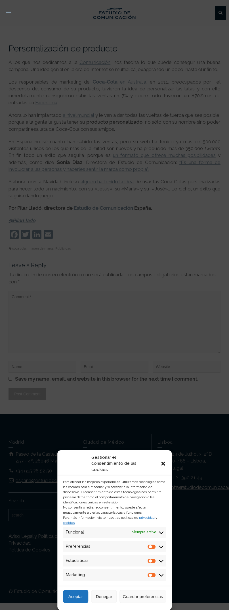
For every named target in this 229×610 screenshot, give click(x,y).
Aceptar (75, 596)
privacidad (147, 518)
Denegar (104, 596)
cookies (69, 523)
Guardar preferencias (143, 596)
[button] (163, 463)
